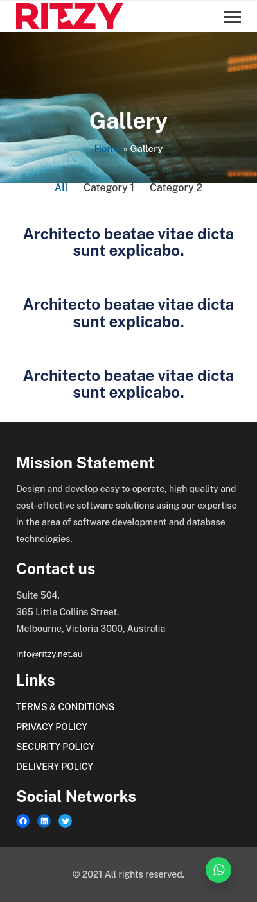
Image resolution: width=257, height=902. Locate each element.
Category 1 (109, 188)
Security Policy (55, 747)
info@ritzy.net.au (49, 654)
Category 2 (176, 188)
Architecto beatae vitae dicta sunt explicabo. (129, 242)
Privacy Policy (51, 727)
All (61, 188)
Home (107, 148)
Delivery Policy (54, 767)
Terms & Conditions (65, 707)
